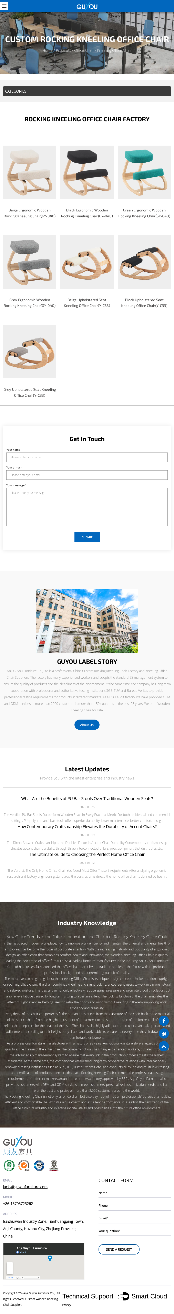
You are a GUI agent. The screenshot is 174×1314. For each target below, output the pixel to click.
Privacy (66, 1305)
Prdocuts (63, 50)
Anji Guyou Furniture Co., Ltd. (41, 1293)
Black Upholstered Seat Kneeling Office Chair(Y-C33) (144, 303)
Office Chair (84, 50)
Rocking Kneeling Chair (25, 1096)
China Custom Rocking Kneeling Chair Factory (105, 671)
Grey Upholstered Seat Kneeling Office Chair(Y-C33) (29, 392)
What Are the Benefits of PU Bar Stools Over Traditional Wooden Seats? (87, 798)
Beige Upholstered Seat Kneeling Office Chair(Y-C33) (87, 303)
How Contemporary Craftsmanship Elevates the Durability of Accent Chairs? (87, 826)
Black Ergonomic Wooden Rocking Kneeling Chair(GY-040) (87, 213)
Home (47, 50)
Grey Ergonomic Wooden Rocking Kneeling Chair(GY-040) (29, 303)
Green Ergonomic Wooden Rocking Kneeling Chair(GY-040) (144, 213)
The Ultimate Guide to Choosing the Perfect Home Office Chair (87, 854)
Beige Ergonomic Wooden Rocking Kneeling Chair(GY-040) (29, 213)
